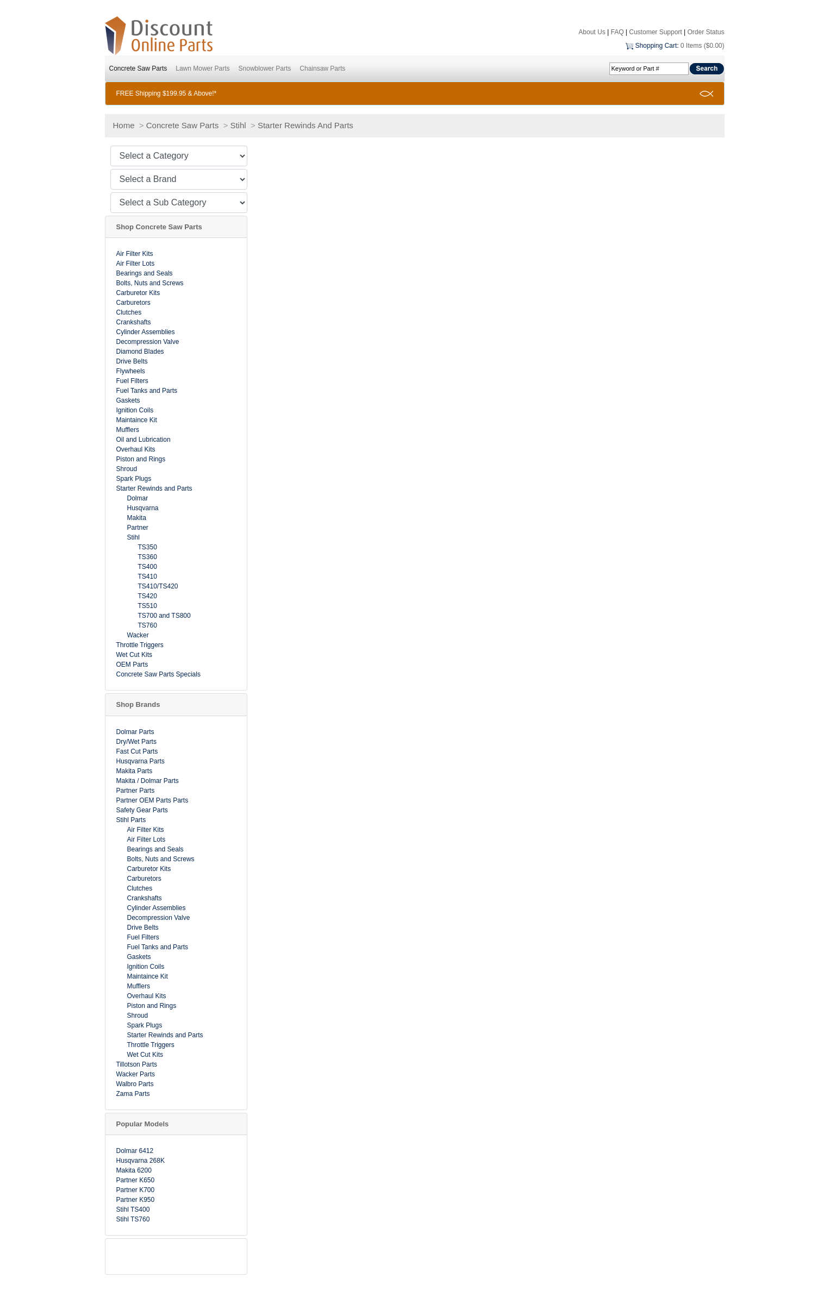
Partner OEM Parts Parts (152, 800)
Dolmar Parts (135, 732)
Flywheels (130, 371)
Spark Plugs (134, 478)
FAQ (617, 32)
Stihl (238, 125)
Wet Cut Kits (134, 655)
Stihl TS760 (133, 1219)
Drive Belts (132, 361)
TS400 (147, 567)
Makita (136, 518)
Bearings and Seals (144, 273)
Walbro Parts (135, 1084)
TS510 (147, 606)
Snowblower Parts (265, 68)
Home (124, 125)
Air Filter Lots (135, 263)
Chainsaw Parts (322, 68)
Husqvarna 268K (140, 1160)
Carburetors (133, 302)
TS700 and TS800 (164, 615)
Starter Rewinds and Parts (154, 488)
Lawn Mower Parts (202, 68)
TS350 (147, 547)
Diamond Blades (140, 351)
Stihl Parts (131, 820)
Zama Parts (133, 1094)
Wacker (138, 635)
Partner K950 (135, 1200)
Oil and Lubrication (143, 439)
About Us (591, 32)
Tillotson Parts (137, 1064)
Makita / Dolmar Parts (147, 781)
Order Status (705, 32)
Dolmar (137, 498)
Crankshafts (133, 322)
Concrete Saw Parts (138, 68)
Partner (137, 527)
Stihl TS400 (133, 1209)
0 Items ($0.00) (703, 45)
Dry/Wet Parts (136, 741)
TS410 (147, 576)
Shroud (127, 469)
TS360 (147, 557)
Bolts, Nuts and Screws (150, 283)
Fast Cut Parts (137, 751)
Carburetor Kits (138, 293)
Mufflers (127, 430)
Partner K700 (135, 1190)
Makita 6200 (134, 1170)
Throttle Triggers (140, 645)
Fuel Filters (132, 381)
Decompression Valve (147, 342)
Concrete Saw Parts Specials (158, 674)
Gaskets (128, 400)
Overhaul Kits (135, 449)
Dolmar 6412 (135, 1151)
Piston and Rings (141, 459)
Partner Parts (135, 790)
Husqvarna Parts (140, 761)
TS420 (147, 596)
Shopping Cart (656, 45)
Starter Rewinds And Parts (305, 125)
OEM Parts (132, 664)
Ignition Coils (135, 410)
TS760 (147, 625)
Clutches (129, 312)
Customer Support (655, 32)
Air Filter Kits (134, 254)
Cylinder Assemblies (145, 332)
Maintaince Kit (136, 420)
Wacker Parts (135, 1074)
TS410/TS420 (158, 586)
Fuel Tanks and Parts (147, 390)
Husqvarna (143, 508)
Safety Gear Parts (142, 810)
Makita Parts (134, 771)
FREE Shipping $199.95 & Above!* (166, 93)
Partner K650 (135, 1180)
